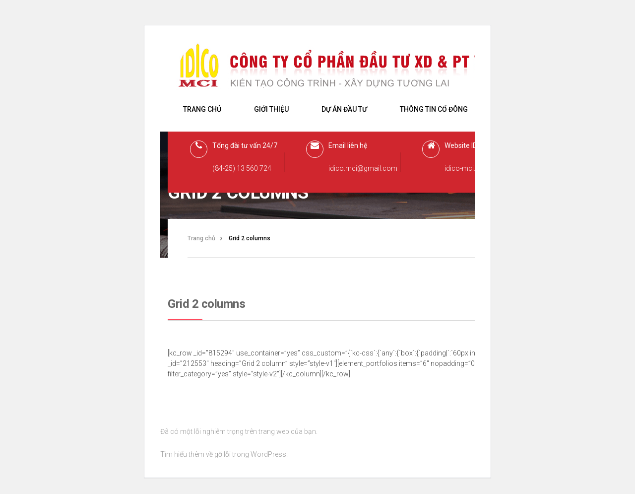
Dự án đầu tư (344, 109)
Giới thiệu (271, 109)
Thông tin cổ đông (434, 109)
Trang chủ (202, 109)
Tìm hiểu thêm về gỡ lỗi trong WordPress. (224, 454)
